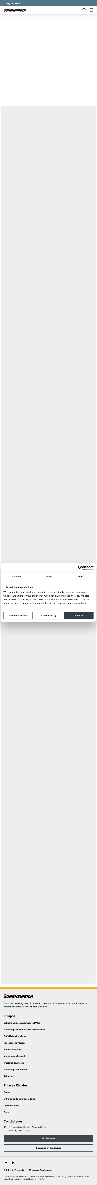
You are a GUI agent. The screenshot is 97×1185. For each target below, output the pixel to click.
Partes (7, 1092)
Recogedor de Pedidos (14, 1042)
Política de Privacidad (14, 1170)
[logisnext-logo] (19, 996)
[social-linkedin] (13, 1162)
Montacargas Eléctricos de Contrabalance (24, 1029)
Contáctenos (48, 1138)
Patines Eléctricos (12, 1049)
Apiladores (9, 1076)
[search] (84, 10)
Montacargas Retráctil (15, 1056)
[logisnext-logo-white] (13, 3)
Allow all (79, 615)
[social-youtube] (6, 1162)
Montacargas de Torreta (15, 1069)
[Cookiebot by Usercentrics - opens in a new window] (80, 568)
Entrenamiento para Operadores (19, 1099)
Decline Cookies (18, 615)
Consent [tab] (17, 576)
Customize (48, 615)
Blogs (6, 1112)
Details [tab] (48, 576)
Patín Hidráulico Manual (15, 1036)
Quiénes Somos (11, 1105)
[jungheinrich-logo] (15, 10)
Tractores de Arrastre (14, 1062)
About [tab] (80, 576)
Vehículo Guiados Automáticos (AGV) (22, 1023)
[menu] (91, 10)
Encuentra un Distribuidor (48, 1148)
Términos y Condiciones (40, 1170)
